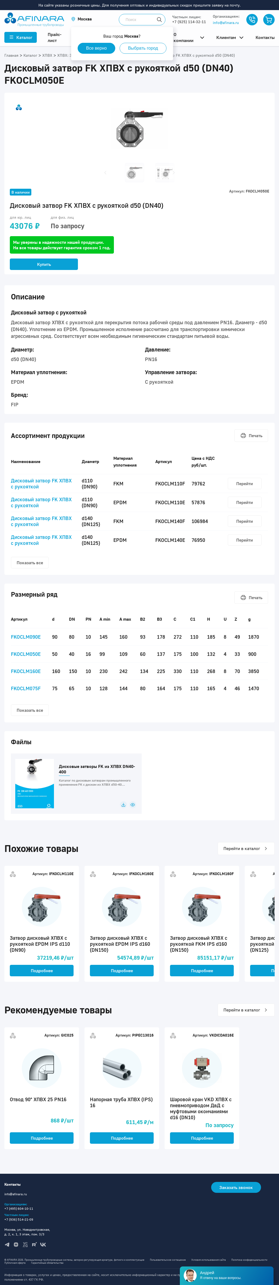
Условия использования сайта (208, 1259)
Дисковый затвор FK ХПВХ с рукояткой (41, 484)
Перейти (244, 483)
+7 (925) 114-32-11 (189, 21)
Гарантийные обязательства (47, 1262)
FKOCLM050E (26, 654)
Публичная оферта (15, 1262)
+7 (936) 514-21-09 (18, 1219)
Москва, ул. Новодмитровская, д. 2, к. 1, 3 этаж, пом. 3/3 (27, 1231)
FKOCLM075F (26, 688)
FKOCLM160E (26, 671)
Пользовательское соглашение (168, 1259)
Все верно (96, 48)
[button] (81, 19)
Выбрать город (143, 48)
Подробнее (42, 970)
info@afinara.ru (226, 22)
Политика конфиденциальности (249, 1259)
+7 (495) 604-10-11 (18, 1208)
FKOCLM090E (26, 637)
